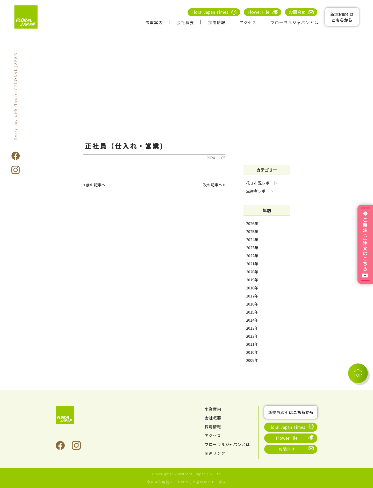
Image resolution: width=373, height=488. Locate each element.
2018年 (252, 287)
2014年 (252, 320)
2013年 (252, 328)
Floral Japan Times (209, 12)
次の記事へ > (213, 185)
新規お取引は (342, 17)
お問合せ (297, 12)
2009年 (252, 360)
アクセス (248, 22)
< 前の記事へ (95, 185)
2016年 (252, 304)
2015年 (252, 312)
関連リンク (216, 453)
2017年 (252, 296)
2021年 (252, 263)
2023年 (252, 247)
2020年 (252, 271)
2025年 (252, 231)
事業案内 (154, 22)
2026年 (252, 223)
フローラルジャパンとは (294, 22)
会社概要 (185, 22)
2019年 (252, 279)
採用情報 (217, 22)
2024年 (252, 239)
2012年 (252, 336)
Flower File (258, 12)
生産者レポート (259, 191)
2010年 (252, 352)
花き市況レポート (261, 183)
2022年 (252, 255)
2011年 (252, 344)
